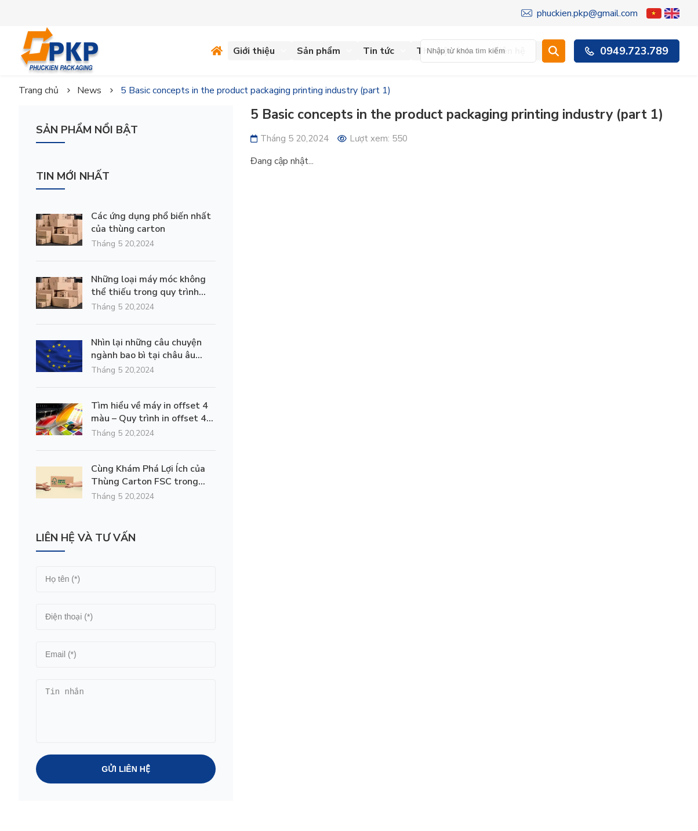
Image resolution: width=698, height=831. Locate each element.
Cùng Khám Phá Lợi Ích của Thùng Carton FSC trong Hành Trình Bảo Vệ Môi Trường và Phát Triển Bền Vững (148, 475)
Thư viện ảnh (449, 51)
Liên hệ (515, 51)
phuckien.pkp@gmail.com (579, 13)
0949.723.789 (626, 51)
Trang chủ (39, 90)
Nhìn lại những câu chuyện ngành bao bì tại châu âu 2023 (146, 349)
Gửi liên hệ (125, 769)
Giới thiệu (260, 51)
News (89, 90)
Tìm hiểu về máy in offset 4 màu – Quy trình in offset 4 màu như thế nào (149, 412)
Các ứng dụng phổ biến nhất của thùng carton (151, 222)
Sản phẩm (324, 51)
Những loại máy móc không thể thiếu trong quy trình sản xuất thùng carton (148, 285)
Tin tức (384, 51)
